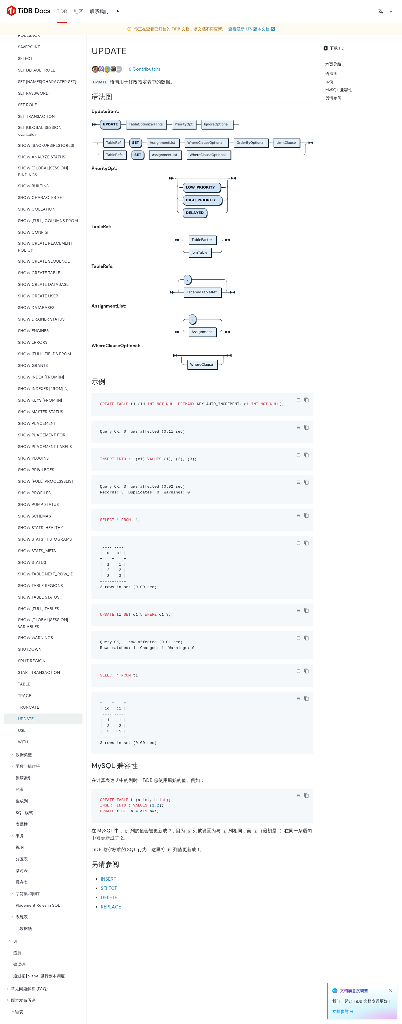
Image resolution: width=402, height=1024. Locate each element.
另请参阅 (333, 98)
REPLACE (111, 907)
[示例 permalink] (110, 381)
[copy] (306, 400)
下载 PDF (335, 48)
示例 (329, 81)
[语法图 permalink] (116, 96)
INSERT (108, 879)
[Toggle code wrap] (298, 400)
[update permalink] (131, 51)
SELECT (109, 888)
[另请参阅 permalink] (123, 864)
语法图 (331, 73)
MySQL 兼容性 (338, 89)
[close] (391, 991)
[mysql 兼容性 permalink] (142, 765)
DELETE (109, 897)
